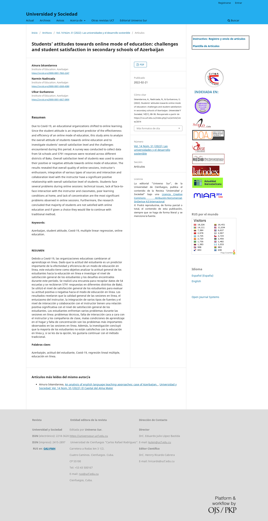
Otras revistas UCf (102, 20)
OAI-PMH (49, 448)
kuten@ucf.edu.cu (159, 442)
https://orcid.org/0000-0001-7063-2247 (50, 73)
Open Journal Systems (205, 297)
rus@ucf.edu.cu (89, 474)
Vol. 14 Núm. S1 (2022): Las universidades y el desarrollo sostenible (93, 32)
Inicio (35, 32)
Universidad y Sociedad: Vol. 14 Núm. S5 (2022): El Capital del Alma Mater (108, 386)
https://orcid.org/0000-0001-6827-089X (50, 99)
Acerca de (76, 20)
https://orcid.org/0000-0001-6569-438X (50, 86)
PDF (141, 64)
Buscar (233, 20)
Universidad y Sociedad (51, 14)
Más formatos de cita (148, 128)
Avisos (60, 20)
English (196, 281)
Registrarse (224, 2)
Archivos (45, 20)
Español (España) (202, 275)
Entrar (238, 2)
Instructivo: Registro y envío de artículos (219, 39)
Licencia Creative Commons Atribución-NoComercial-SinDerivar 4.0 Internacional (158, 198)
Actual (30, 20)
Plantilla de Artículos (206, 46)
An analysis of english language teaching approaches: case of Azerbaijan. (111, 384)
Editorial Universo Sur (133, 20)
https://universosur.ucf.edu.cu (89, 436)
